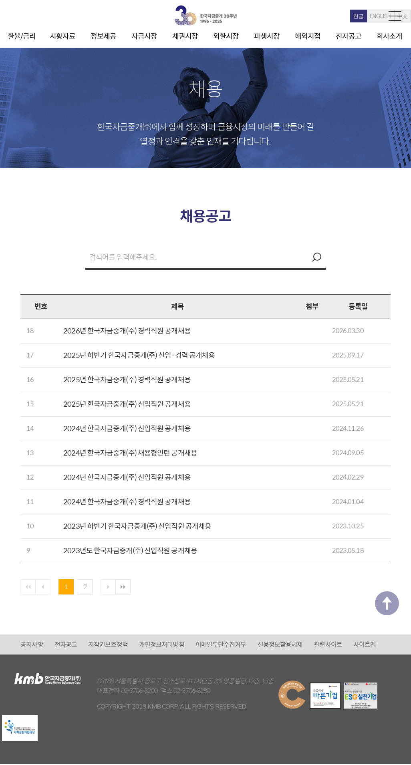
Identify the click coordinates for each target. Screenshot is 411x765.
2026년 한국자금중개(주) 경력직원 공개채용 (127, 330)
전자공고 (348, 35)
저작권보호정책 (108, 645)
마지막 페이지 (128, 587)
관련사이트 (328, 645)
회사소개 (389, 35)
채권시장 (185, 35)
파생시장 (267, 35)
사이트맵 (364, 645)
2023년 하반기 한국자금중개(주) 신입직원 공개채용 (137, 525)
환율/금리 (22, 35)
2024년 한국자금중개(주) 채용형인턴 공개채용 (130, 452)
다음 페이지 (112, 587)
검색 (316, 257)
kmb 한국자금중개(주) (205, 15)
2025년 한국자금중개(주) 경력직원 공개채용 (127, 379)
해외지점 (307, 35)
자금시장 (144, 35)
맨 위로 (387, 611)
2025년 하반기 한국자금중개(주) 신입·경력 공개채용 (139, 354)
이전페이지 (44, 587)
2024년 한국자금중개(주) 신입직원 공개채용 (127, 428)
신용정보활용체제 (280, 645)
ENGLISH (346, 16)
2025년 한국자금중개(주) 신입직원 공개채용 (127, 403)
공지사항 (31, 645)
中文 (368, 16)
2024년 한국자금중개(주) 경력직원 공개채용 (127, 501)
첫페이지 (28, 587)
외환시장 (226, 35)
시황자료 (62, 35)
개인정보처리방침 (161, 645)
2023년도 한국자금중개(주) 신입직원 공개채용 (130, 550)
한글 (324, 16)
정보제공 (103, 35)
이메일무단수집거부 (220, 645)
